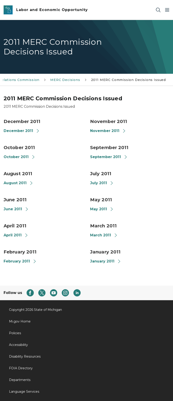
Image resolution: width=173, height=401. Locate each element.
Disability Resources (25, 356)
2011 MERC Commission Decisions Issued (128, 80)
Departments (19, 380)
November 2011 (108, 131)
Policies (15, 333)
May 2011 (102, 209)
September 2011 (108, 157)
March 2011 (104, 235)
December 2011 (22, 131)
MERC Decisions (65, 80)
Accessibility (18, 345)
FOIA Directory (21, 368)
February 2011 (20, 261)
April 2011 (16, 235)
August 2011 (18, 183)
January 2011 (105, 261)
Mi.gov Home (20, 321)
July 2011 (102, 183)
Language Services (24, 392)
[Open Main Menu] (167, 10)
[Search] (158, 10)
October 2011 (19, 157)
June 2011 (16, 209)
